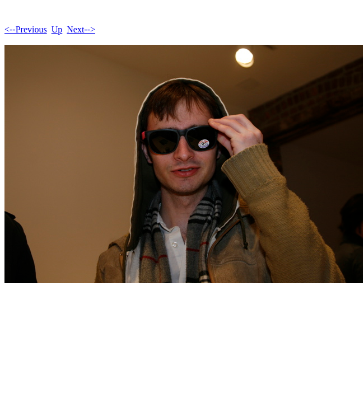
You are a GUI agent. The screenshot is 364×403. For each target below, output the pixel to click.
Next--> (81, 29)
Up (57, 29)
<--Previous (25, 29)
